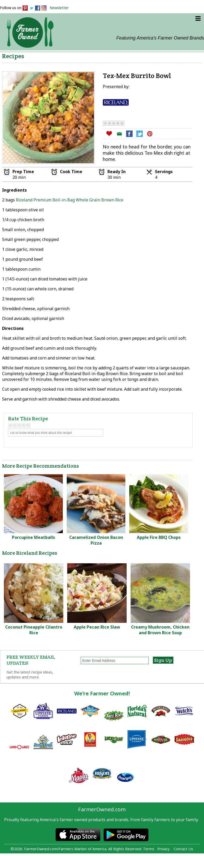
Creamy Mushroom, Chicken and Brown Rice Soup (160, 630)
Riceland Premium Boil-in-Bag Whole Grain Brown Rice (69, 200)
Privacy (163, 848)
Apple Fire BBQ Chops (159, 537)
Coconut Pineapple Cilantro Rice (33, 630)
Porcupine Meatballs (33, 537)
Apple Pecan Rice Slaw (97, 627)
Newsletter (59, 7)
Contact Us (183, 848)
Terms (148, 848)
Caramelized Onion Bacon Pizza (96, 540)
